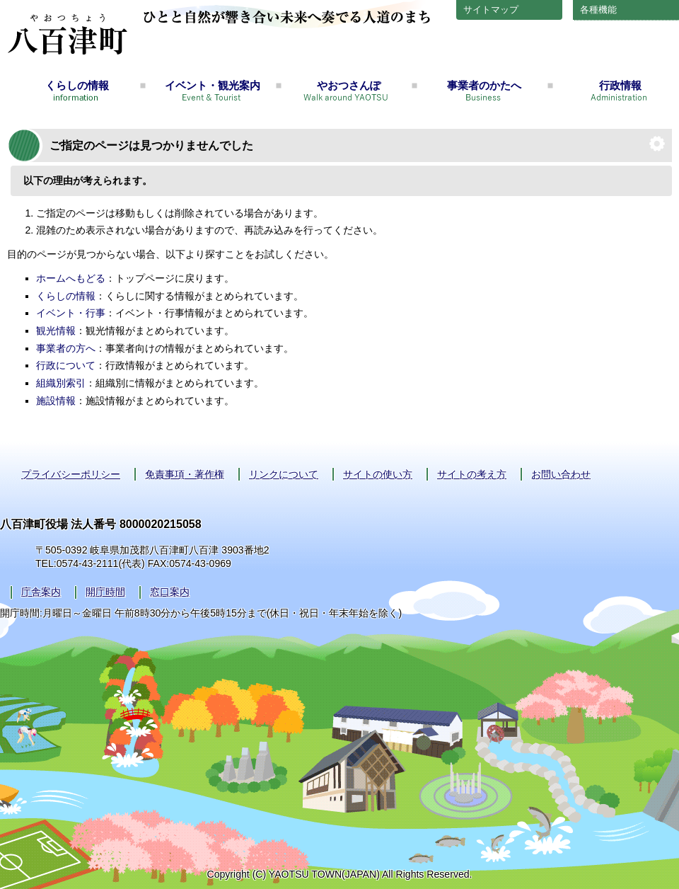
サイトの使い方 (377, 474)
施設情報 (56, 400)
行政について (65, 365)
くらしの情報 (77, 85)
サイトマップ (490, 9)
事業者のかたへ (484, 85)
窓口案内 (170, 591)
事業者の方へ (65, 348)
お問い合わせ (561, 474)
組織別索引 (61, 383)
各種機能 (598, 9)
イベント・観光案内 (212, 85)
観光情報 (56, 330)
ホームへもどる (70, 278)
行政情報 (620, 85)
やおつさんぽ (349, 85)
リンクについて (283, 474)
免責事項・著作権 (184, 474)
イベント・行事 (70, 313)
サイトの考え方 (471, 474)
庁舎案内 (41, 591)
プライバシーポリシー (70, 474)
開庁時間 (105, 591)
